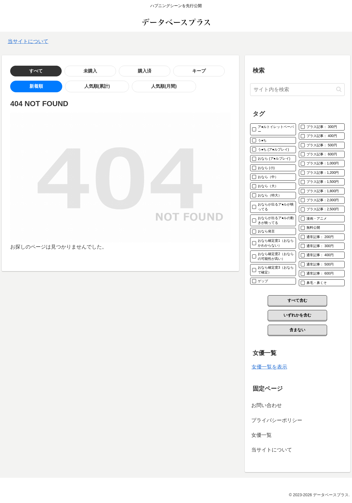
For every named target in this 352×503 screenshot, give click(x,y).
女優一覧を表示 (269, 367)
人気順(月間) (95, 86)
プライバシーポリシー (276, 420)
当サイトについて (28, 41)
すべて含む (297, 300)
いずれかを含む (297, 315)
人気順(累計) (55, 86)
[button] (339, 89)
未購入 (49, 71)
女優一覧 (261, 435)
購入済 (76, 71)
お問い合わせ (266, 405)
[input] (297, 89)
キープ (104, 71)
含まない (297, 330)
